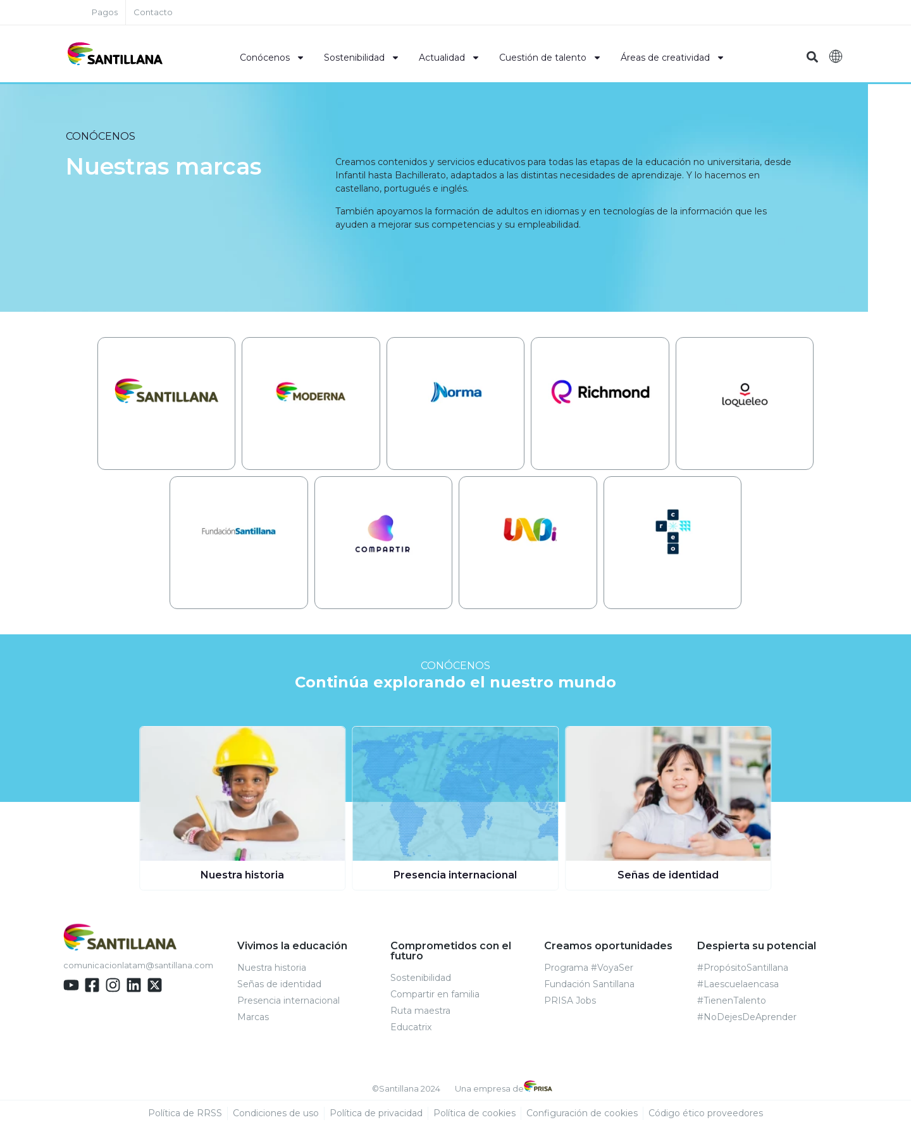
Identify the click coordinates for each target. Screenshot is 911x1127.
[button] (812, 57)
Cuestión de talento (550, 57)
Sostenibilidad (362, 57)
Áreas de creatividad (673, 57)
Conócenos (272, 57)
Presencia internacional (455, 876)
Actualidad (449, 57)
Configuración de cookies (582, 1113)
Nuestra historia (242, 876)
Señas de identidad (668, 876)
